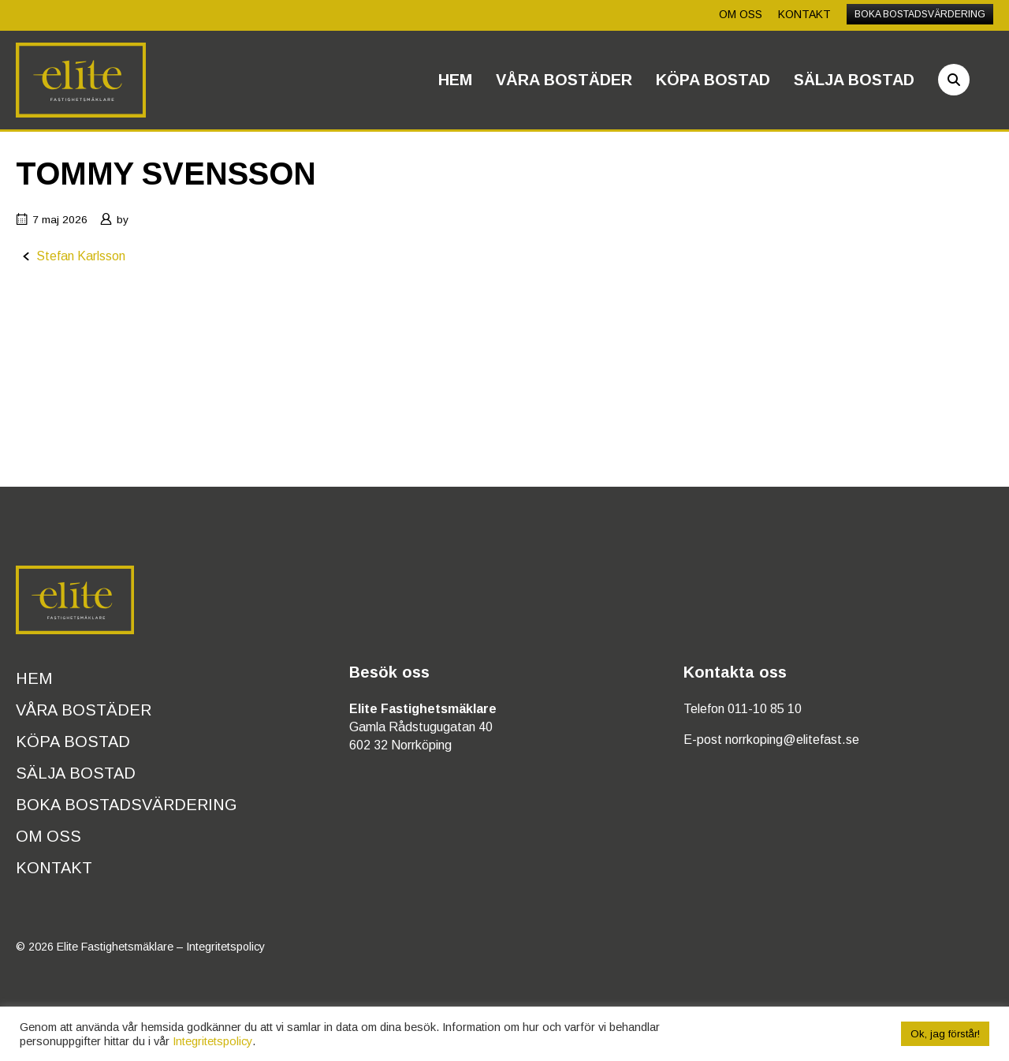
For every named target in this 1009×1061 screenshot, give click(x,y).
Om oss (740, 14)
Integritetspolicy (225, 946)
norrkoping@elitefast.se (792, 739)
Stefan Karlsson (80, 256)
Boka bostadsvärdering (919, 14)
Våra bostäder (564, 79)
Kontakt (804, 14)
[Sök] (954, 79)
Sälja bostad (854, 79)
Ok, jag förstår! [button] (945, 1034)
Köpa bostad (713, 79)
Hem (455, 79)
